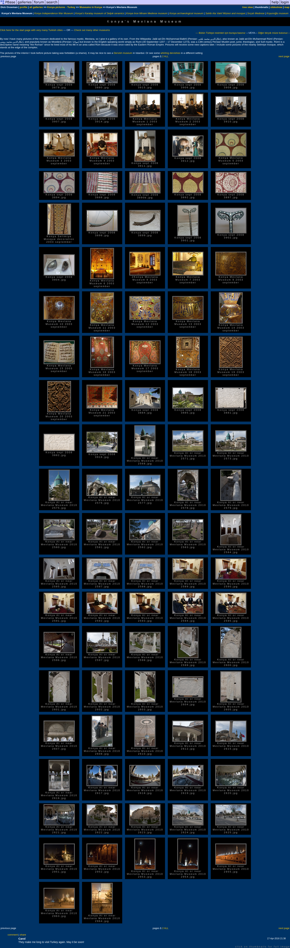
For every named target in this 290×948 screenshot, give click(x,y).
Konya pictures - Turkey (61, 7)
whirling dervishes (170, 53)
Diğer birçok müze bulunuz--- (273, 32)
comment (13, 934)
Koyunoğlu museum (278, 13)
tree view (247, 7)
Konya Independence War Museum (53, 13)
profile (23, 7)
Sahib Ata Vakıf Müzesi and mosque (225, 13)
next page (283, 56)
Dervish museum (123, 53)
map (286, 7)
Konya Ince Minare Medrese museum (147, 13)
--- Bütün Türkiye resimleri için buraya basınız (221, 32)
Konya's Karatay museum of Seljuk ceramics (99, 13)
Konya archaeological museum (186, 13)
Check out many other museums (92, 30)
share (23, 934)
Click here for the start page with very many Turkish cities (31, 30)
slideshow (276, 7)
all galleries (36, 7)
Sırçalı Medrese (256, 13)
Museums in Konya (90, 7)
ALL (166, 56)
